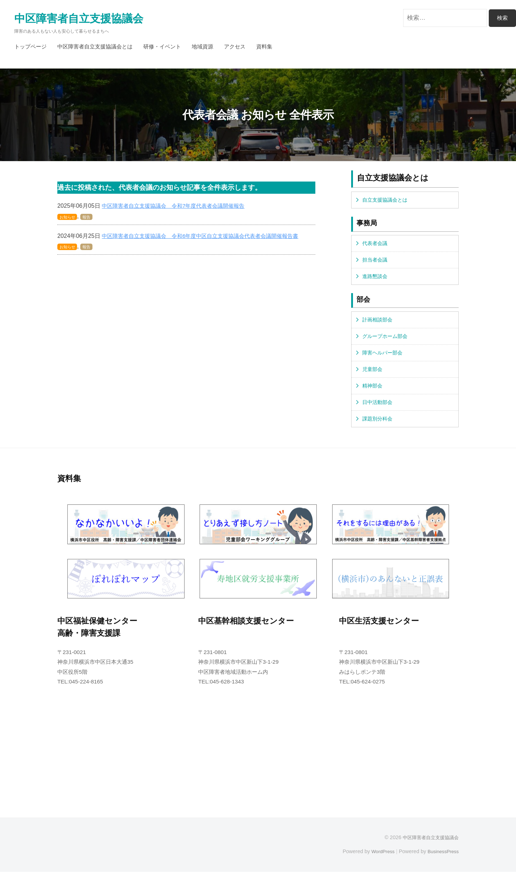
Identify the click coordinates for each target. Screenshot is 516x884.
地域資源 (202, 49)
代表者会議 (375, 247)
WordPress (378, 863)
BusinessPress (442, 863)
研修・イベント (162, 49)
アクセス (234, 49)
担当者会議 (375, 264)
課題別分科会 (378, 430)
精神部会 (373, 395)
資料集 (264, 49)
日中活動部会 (378, 413)
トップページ (30, 49)
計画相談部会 (378, 326)
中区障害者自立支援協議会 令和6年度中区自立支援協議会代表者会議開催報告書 (206, 238)
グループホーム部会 (386, 343)
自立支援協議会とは (386, 202)
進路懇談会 (375, 281)
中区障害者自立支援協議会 (87, 19)
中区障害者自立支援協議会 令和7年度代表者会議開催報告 (178, 207)
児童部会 (373, 378)
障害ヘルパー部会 (383, 361)
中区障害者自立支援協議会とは (95, 49)
